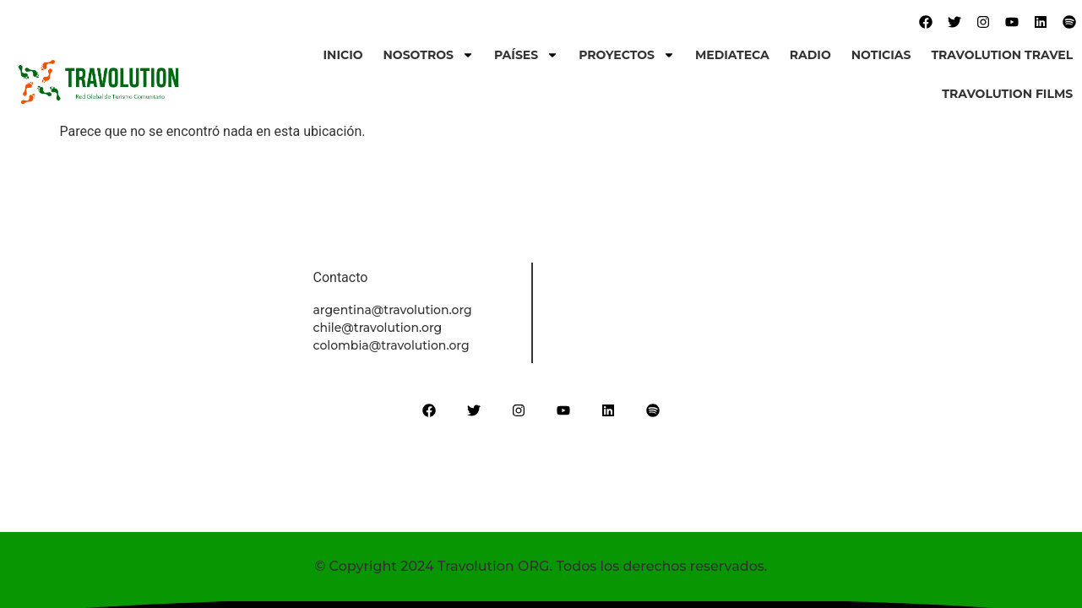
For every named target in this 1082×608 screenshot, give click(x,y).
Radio (810, 54)
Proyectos (627, 55)
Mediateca (732, 54)
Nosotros (428, 55)
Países (526, 55)
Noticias (881, 54)
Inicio (343, 54)
